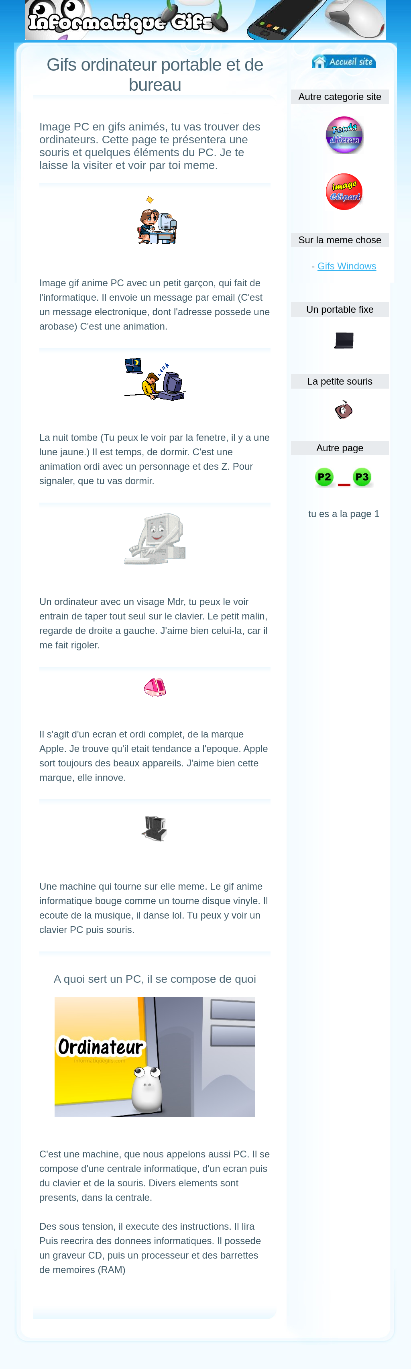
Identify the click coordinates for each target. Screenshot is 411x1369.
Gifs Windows (346, 266)
